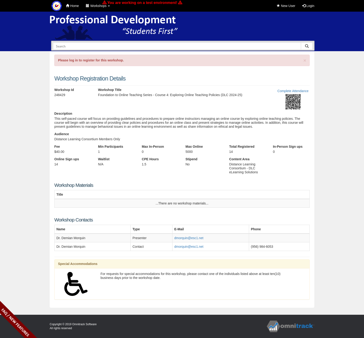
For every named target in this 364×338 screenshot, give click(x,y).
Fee (57, 146)
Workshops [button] (98, 6)
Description (63, 113)
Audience (61, 134)
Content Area (239, 159)
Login (308, 6)
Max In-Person (153, 146)
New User (286, 6)
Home (72, 6)
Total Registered (241, 146)
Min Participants (110, 146)
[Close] (304, 60)
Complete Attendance (293, 91)
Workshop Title (109, 90)
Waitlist (103, 159)
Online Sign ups (66, 159)
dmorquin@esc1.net (189, 238)
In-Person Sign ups (288, 146)
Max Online (194, 146)
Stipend (191, 159)
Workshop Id (64, 90)
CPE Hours (150, 159)
